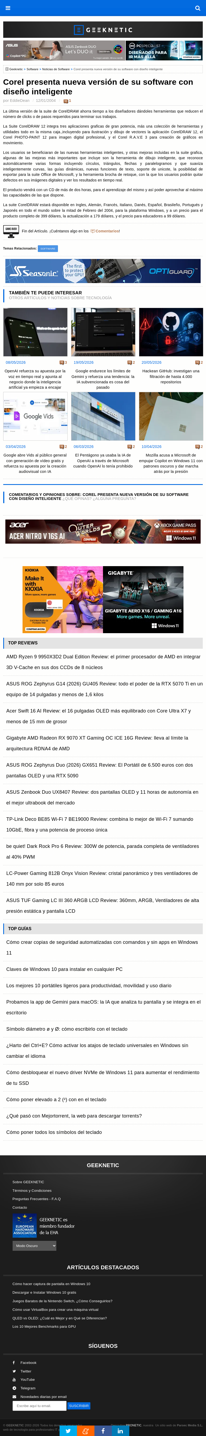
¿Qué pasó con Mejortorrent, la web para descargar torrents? (74, 1116)
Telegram (24, 1388)
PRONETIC (133, 1425)
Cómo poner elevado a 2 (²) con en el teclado (56, 1099)
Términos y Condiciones (32, 1191)
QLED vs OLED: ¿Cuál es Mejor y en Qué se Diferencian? (60, 1318)
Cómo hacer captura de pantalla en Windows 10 (51, 1284)
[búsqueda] (198, 8)
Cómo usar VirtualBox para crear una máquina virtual (56, 1310)
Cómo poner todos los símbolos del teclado (54, 1132)
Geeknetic (16, 69)
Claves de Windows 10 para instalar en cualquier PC (64, 969)
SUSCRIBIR (79, 1406)
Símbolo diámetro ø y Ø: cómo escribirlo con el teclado (67, 1029)
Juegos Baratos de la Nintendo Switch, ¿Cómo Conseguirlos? (63, 1301)
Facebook (25, 1363)
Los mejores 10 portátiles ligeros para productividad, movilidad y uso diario (89, 985)
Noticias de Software (56, 69)
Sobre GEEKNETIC (28, 1182)
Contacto (20, 1207)
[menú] (8, 8)
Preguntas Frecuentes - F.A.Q (37, 1199)
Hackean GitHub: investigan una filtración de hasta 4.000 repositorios (171, 376)
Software (32, 69)
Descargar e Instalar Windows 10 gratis (44, 1292)
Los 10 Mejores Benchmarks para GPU (44, 1326)
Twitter (22, 1371)
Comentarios (107, 231)
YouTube (24, 1380)
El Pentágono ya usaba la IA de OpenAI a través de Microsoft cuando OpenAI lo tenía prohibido (103, 460)
